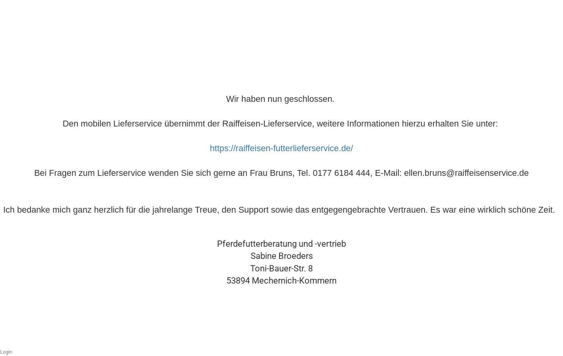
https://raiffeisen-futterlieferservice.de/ (281, 148)
